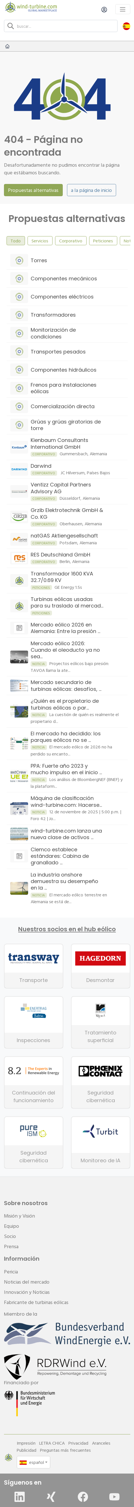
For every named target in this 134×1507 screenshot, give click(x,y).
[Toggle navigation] (122, 9)
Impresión (26, 1443)
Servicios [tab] (40, 241)
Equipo (11, 1226)
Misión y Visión (19, 1215)
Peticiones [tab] (103, 241)
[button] (126, 26)
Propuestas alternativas (33, 190)
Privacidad (78, 1443)
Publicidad (26, 1450)
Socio (10, 1236)
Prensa (11, 1246)
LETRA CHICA (52, 1443)
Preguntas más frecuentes (65, 1450)
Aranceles (101, 1443)
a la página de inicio (91, 190)
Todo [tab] (16, 241)
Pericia (11, 1271)
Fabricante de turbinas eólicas (36, 1302)
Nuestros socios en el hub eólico (67, 929)
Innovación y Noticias (27, 1292)
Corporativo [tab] (70, 241)
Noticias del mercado (26, 1282)
